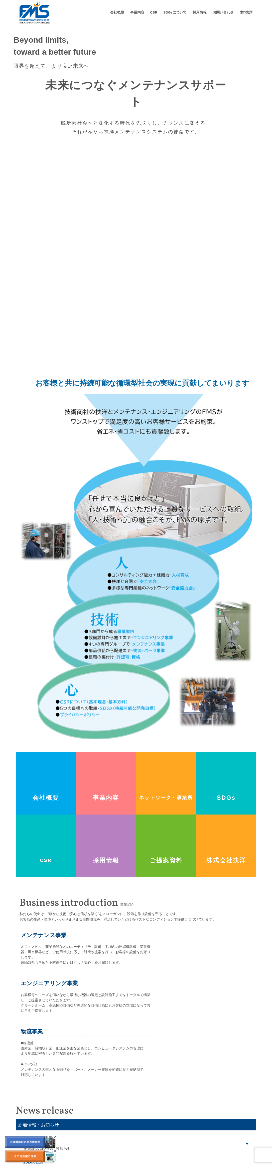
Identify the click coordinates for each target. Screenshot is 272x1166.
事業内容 (137, 12)
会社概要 (117, 12)
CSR (154, 12)
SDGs (200, 1093)
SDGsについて (175, 12)
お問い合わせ (223, 12)
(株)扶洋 (246, 12)
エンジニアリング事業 (173, 1134)
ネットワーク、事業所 (121, 1127)
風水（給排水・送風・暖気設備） (182, 1119)
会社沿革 (110, 1119)
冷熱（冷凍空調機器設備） (177, 1127)
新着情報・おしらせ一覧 (222, 1047)
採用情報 (200, 12)
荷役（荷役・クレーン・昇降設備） (184, 1112)
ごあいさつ (112, 1104)
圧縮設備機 (164, 1104)
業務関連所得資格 (117, 1134)
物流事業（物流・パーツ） (177, 1142)
